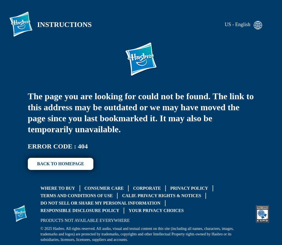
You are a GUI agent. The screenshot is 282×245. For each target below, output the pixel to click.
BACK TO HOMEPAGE (60, 163)
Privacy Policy (189, 188)
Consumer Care (104, 188)
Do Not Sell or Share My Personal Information (100, 203)
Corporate (147, 188)
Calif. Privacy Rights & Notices (161, 195)
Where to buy (57, 188)
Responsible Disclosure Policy (79, 210)
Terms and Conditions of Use (76, 195)
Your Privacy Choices (156, 210)
